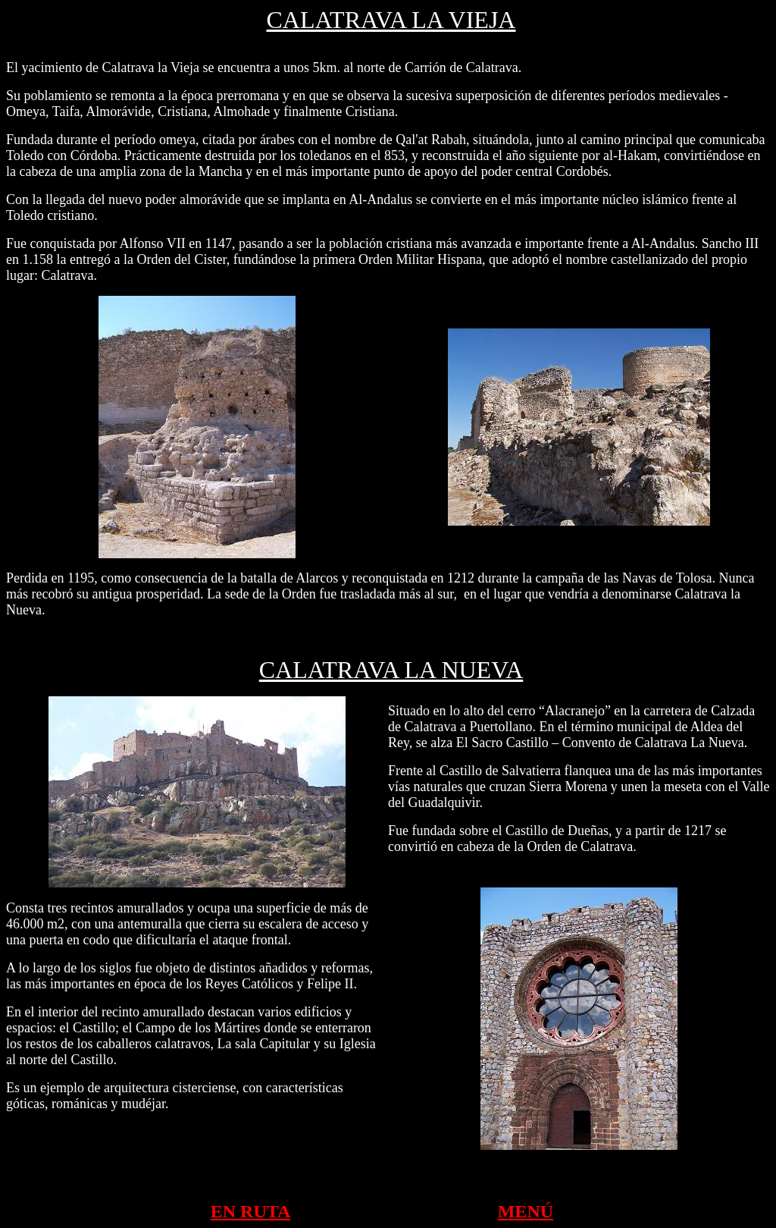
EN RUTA (251, 1211)
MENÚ (525, 1211)
